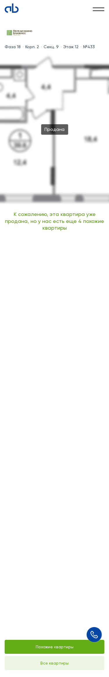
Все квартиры (54, 663)
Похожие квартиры (55, 646)
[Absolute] (12, 8)
